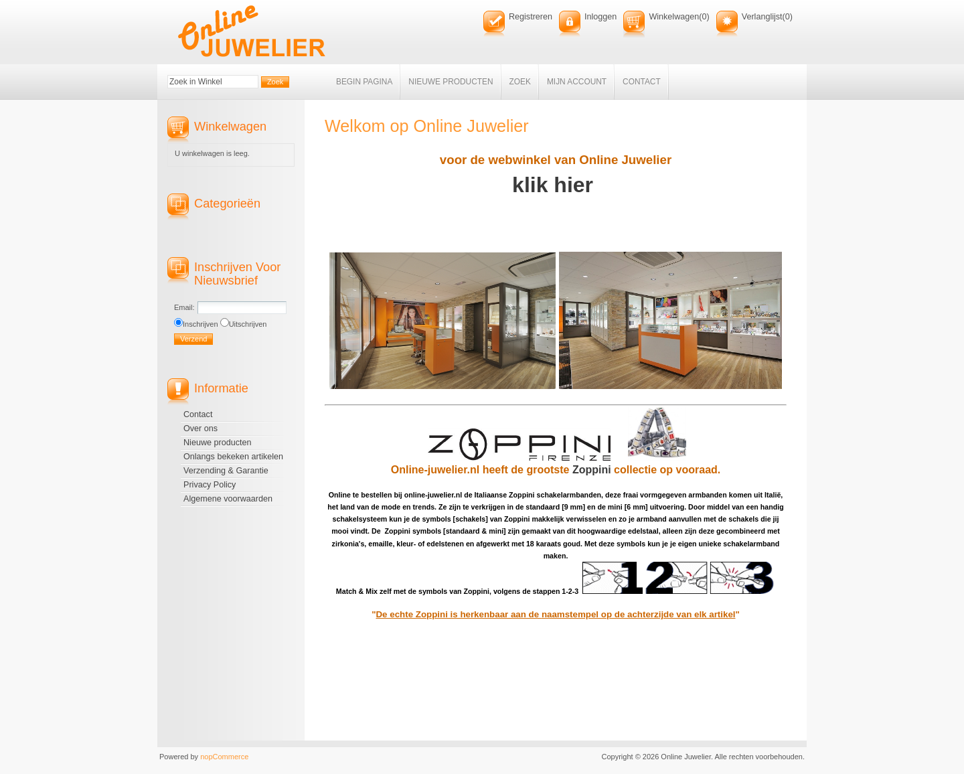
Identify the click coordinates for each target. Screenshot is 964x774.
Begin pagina (364, 81)
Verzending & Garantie (225, 470)
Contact (642, 81)
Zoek (520, 81)
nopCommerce (224, 757)
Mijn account (577, 81)
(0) (704, 16)
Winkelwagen (674, 16)
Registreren (530, 16)
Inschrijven (200, 324)
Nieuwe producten (450, 81)
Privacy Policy (209, 484)
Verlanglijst (762, 16)
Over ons (200, 428)
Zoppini (593, 469)
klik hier (555, 185)
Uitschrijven (248, 324)
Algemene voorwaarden (227, 499)
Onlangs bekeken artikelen (233, 456)
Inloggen (600, 16)
